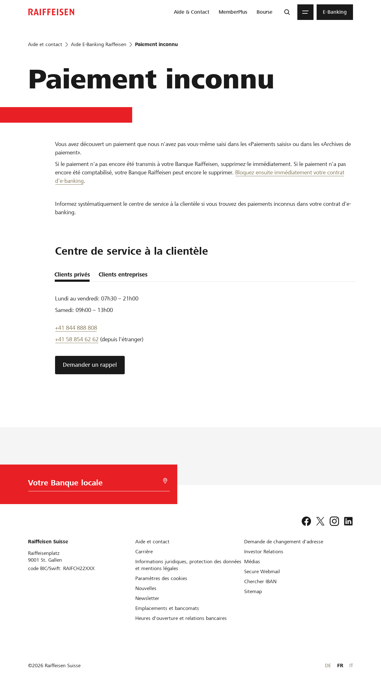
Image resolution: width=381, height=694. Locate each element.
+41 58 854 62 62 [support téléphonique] (77, 339)
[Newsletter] (147, 598)
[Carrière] (144, 552)
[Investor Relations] (263, 552)
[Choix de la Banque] (97, 484)
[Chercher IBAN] (260, 581)
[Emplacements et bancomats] (167, 608)
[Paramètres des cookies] (161, 578)
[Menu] (305, 12)
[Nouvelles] (145, 588)
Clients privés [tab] (72, 274)
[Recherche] (287, 12)
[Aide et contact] (152, 542)
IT (351, 665)
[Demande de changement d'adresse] (283, 542)
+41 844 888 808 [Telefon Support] (76, 327)
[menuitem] (191, 12)
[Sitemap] (253, 591)
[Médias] (252, 561)
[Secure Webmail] (262, 571)
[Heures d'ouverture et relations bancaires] (181, 618)
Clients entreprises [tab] (123, 274)
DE (328, 665)
